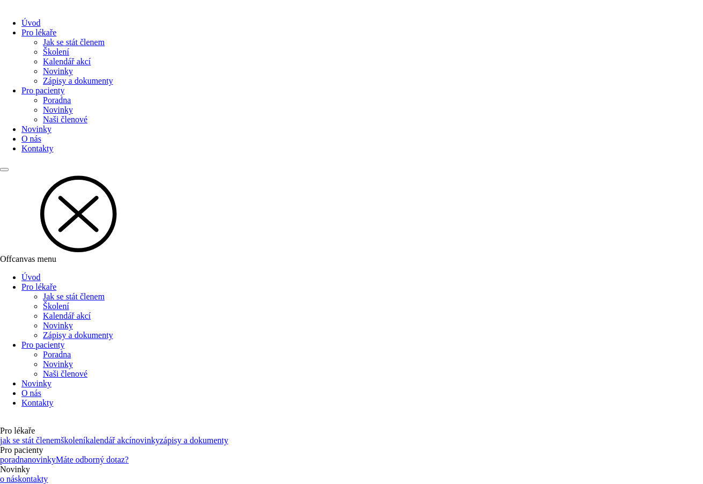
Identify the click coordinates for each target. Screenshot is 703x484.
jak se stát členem (30, 440)
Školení (56, 51)
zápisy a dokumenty (194, 440)
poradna (14, 459)
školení (73, 440)
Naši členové (65, 119)
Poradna (57, 100)
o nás (9, 478)
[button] (351, 213)
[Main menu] (4, 169)
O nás (31, 138)
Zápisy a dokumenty (78, 80)
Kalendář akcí (67, 61)
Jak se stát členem (74, 42)
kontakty (33, 478)
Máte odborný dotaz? (92, 459)
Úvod (31, 22)
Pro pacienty (42, 90)
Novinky (58, 71)
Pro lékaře (38, 32)
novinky (145, 440)
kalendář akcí (109, 440)
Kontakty (37, 148)
